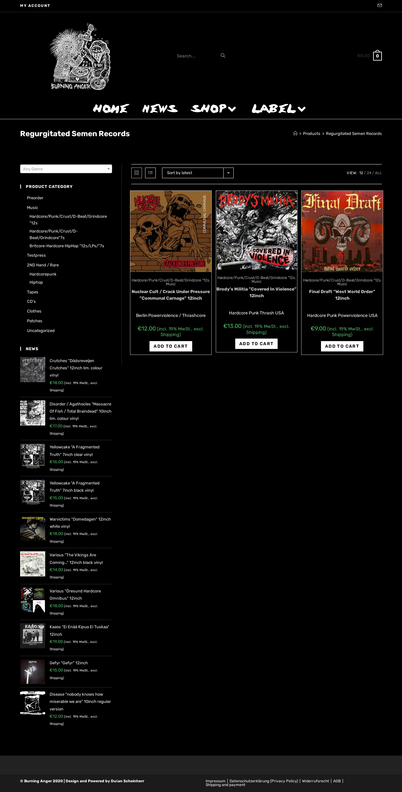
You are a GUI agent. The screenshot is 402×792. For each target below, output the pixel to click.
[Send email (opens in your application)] (379, 6)
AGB (337, 781)
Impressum (215, 781)
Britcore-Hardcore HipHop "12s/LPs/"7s (67, 245)
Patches (34, 320)
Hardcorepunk (43, 274)
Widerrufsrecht (315, 781)
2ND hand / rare (43, 265)
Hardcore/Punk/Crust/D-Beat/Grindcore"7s (54, 234)
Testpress (36, 255)
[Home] (295, 133)
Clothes (34, 311)
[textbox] (66, 169)
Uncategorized (41, 330)
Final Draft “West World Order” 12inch (342, 295)
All (378, 173)
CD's (31, 301)
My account (35, 5)
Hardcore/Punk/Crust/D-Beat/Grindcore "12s (170, 280)
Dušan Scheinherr (127, 781)
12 (361, 173)
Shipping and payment (225, 785)
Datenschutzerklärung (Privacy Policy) (264, 781)
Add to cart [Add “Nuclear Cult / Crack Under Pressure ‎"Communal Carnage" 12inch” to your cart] (171, 346)
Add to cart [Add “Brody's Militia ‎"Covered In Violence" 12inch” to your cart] (256, 343)
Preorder (35, 197)
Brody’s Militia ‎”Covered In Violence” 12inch (256, 292)
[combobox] (66, 168)
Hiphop (36, 282)
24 (369, 173)
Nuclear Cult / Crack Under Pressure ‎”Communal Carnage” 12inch (171, 295)
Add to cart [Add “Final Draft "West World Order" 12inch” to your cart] (342, 346)
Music (171, 284)
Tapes (32, 292)
